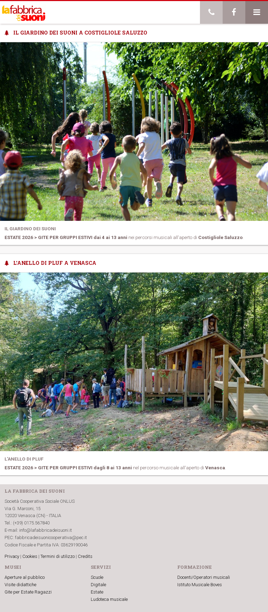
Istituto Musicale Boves (199, 584)
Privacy (12, 556)
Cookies (29, 556)
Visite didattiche (20, 584)
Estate (97, 592)
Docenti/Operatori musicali (203, 577)
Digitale (98, 584)
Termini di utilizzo (57, 556)
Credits (85, 556)
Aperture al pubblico (25, 577)
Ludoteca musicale (109, 599)
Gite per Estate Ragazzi (28, 592)
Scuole (97, 577)
